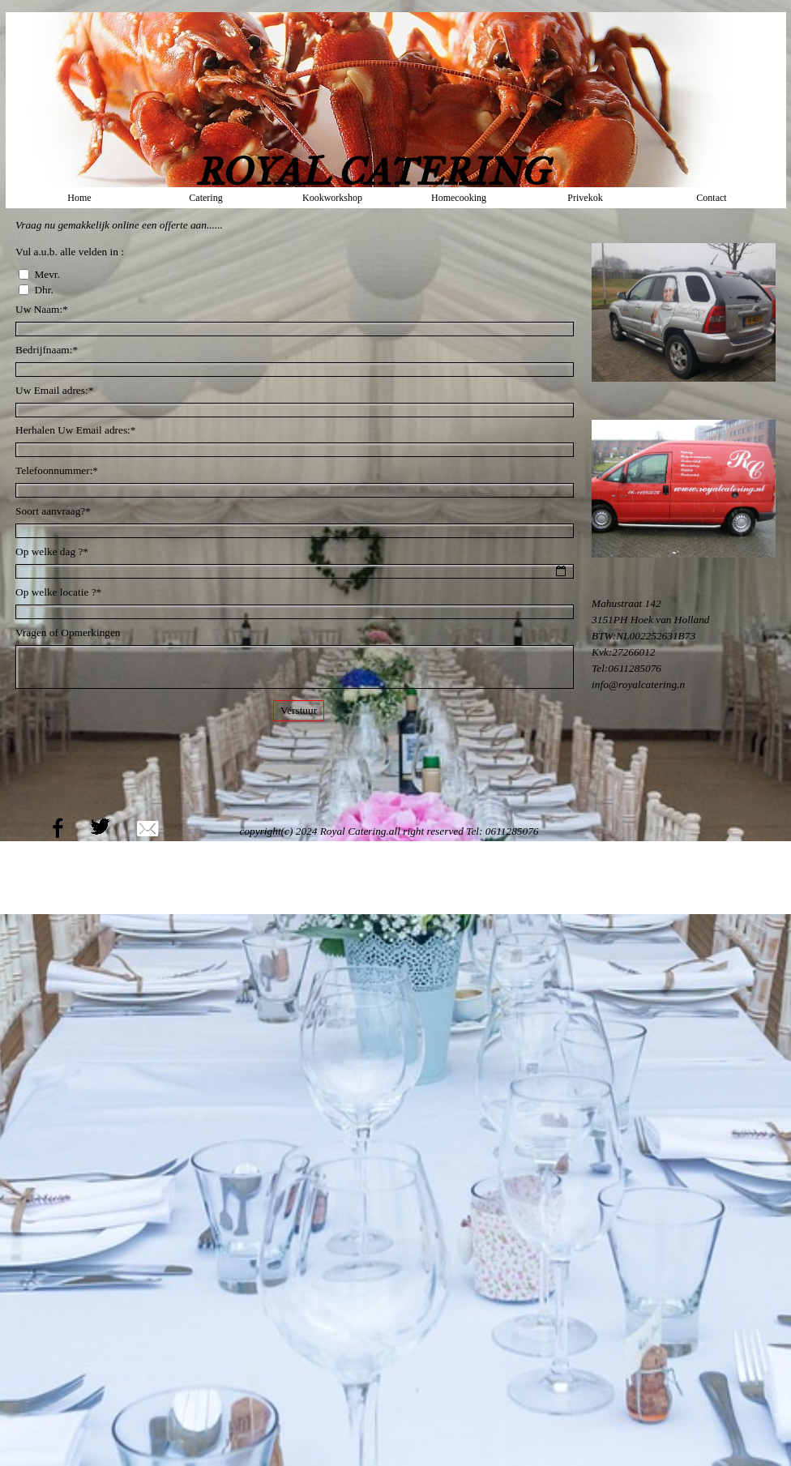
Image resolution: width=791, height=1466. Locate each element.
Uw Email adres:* (54, 390)
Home (79, 197)
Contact (711, 197)
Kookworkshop (332, 197)
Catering (205, 197)
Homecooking (458, 197)
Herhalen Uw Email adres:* (75, 430)
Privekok (584, 197)
